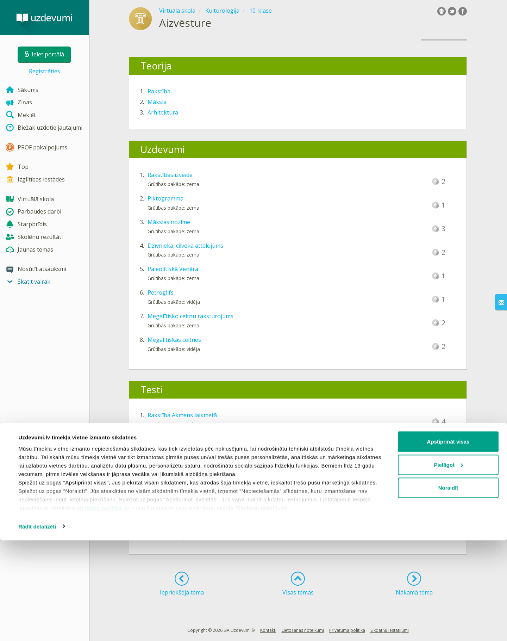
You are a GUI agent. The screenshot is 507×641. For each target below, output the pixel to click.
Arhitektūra (163, 112)
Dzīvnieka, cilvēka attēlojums (185, 245)
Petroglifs (161, 292)
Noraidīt (448, 588)
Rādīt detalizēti (37, 627)
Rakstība (159, 91)
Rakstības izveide (170, 175)
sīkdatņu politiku (99, 608)
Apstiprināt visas (448, 542)
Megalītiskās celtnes (174, 340)
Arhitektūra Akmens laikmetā (186, 462)
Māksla (157, 102)
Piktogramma (165, 198)
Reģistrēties (44, 71)
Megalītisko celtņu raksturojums (190, 316)
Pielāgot (448, 565)
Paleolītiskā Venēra (173, 269)
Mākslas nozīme (169, 222)
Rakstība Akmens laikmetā (182, 415)
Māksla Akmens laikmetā (180, 439)
